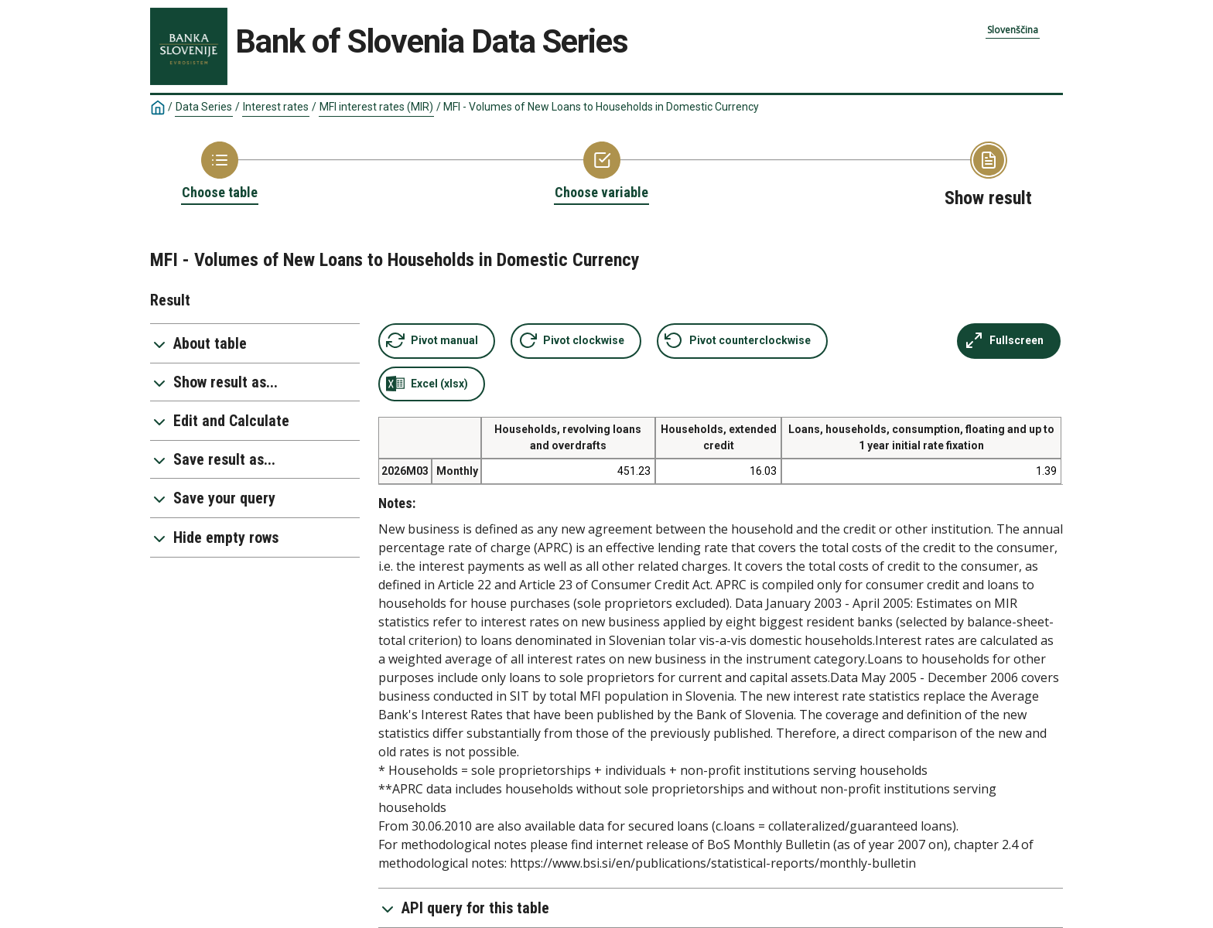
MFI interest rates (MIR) (376, 107)
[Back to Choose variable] (601, 171)
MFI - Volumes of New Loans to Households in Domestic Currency (601, 107)
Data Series (204, 107)
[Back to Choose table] (219, 171)
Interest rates (276, 107)
